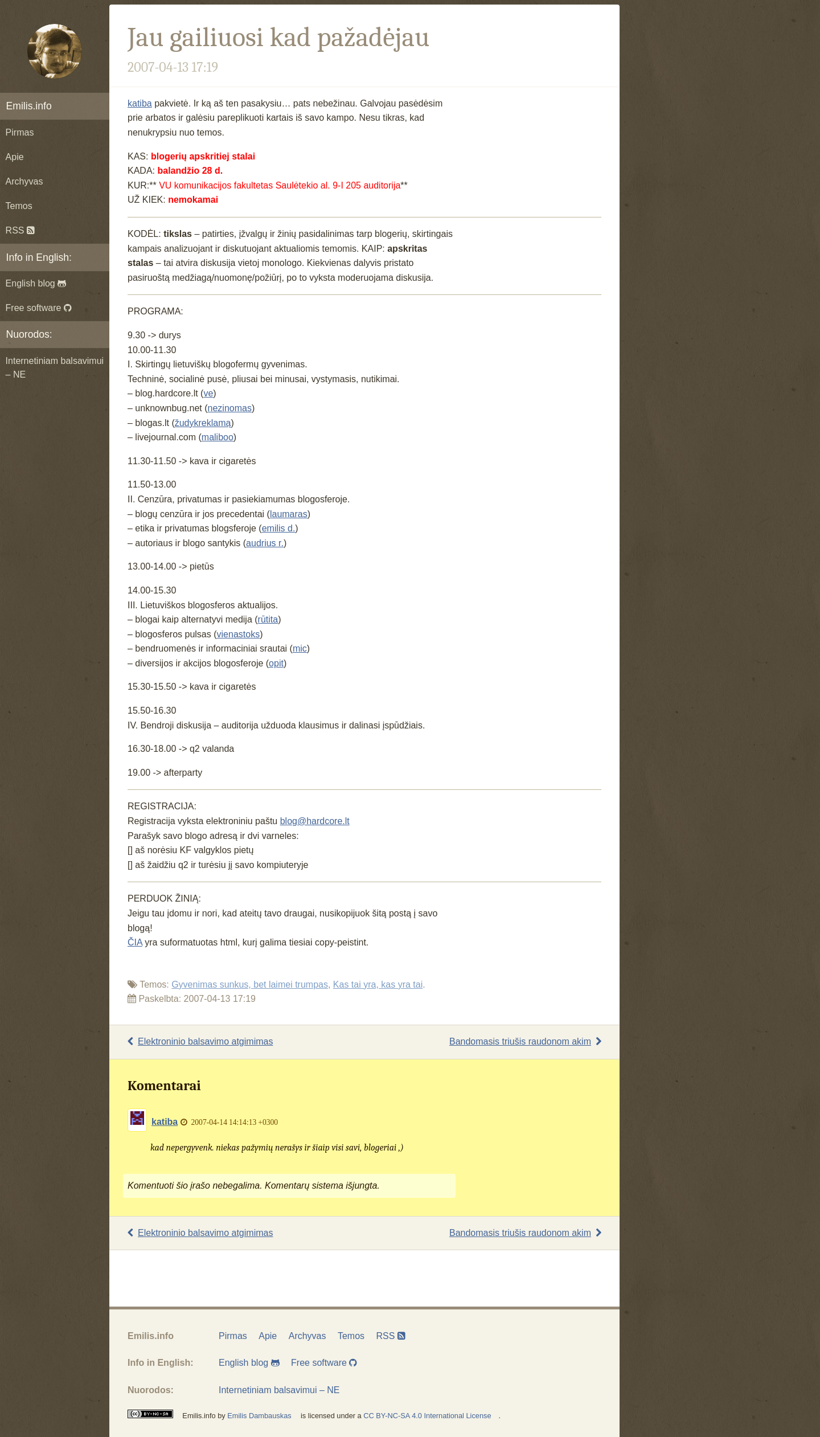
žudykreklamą (203, 423)
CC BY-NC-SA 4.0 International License (427, 1415)
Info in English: (39, 257)
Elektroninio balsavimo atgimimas (200, 1041)
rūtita (268, 619)
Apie (15, 157)
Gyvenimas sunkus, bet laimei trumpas (249, 984)
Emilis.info (29, 106)
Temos (19, 206)
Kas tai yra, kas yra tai (378, 984)
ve (208, 393)
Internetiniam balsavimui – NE (55, 367)
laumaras (289, 514)
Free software (39, 308)
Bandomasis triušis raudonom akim (525, 1041)
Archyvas (24, 181)
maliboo (217, 437)
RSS (20, 230)
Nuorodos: (29, 334)
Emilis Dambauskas (259, 1415)
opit (276, 663)
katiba (140, 103)
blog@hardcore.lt (315, 821)
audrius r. (265, 543)
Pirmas (20, 132)
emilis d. (279, 528)
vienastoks (238, 634)
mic (300, 648)
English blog (36, 283)
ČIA (135, 942)
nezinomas (230, 408)
